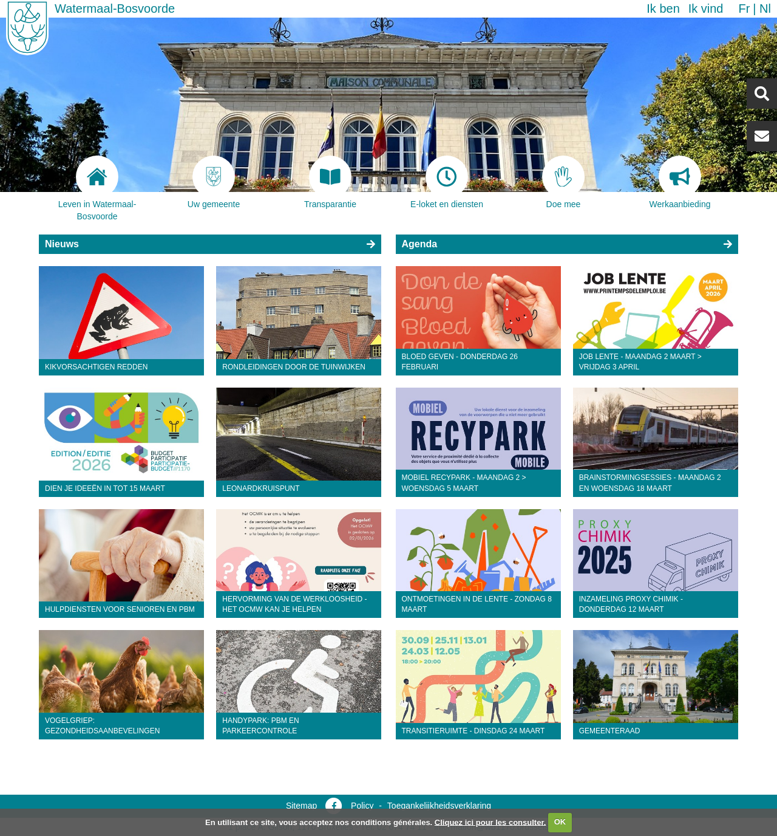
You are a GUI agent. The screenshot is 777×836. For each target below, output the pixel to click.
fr (744, 8)
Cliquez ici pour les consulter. (490, 821)
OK (560, 821)
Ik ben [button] (662, 8)
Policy (362, 805)
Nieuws (62, 244)
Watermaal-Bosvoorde (115, 8)
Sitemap (301, 805)
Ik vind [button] (706, 8)
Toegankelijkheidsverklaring (439, 805)
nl (765, 8)
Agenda (420, 244)
